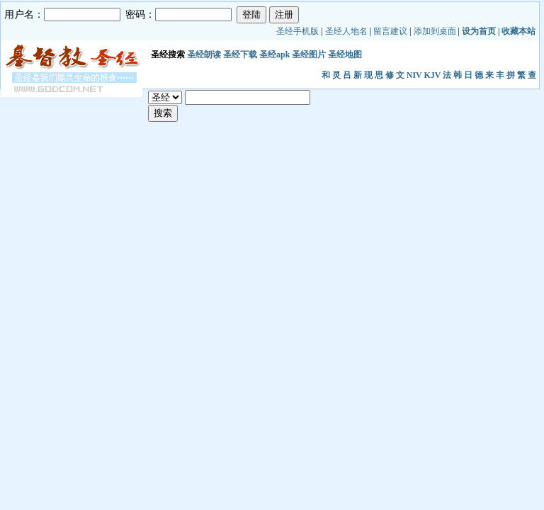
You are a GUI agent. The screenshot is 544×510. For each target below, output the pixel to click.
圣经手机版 (297, 31)
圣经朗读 (204, 55)
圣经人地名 (346, 31)
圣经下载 (240, 55)
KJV (432, 75)
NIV (414, 75)
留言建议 (390, 31)
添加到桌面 (435, 31)
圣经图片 (309, 55)
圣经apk (274, 55)
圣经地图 (345, 55)
